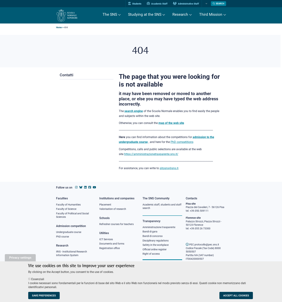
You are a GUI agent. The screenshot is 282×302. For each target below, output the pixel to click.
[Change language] (206, 3)
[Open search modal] (218, 3)
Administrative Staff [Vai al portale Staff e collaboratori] (186, 3)
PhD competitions (182, 142)
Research (180, 14)
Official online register (155, 249)
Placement (105, 204)
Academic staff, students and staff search (162, 206)
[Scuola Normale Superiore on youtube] (94, 187)
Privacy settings (20, 261)
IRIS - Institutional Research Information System (71, 253)
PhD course (62, 236)
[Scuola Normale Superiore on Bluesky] (80, 187)
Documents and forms (111, 243)
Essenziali (37, 283)
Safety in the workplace (156, 244)
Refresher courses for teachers (116, 224)
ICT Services (106, 239)
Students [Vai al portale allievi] (134, 3)
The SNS (110, 14)
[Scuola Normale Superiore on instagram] (76, 187)
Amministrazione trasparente (159, 227)
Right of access (151, 253)
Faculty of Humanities (68, 204)
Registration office (109, 248)
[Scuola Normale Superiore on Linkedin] (85, 187)
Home (59, 27)
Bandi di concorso (153, 236)
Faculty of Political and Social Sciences (72, 215)
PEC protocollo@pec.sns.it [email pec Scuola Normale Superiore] (202, 244)
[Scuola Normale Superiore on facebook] (89, 187)
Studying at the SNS (144, 14)
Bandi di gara (150, 231)
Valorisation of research (112, 208)
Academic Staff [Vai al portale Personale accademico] (157, 3)
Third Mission (210, 14)
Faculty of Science (66, 208)
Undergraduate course (68, 232)
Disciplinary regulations (156, 240)
